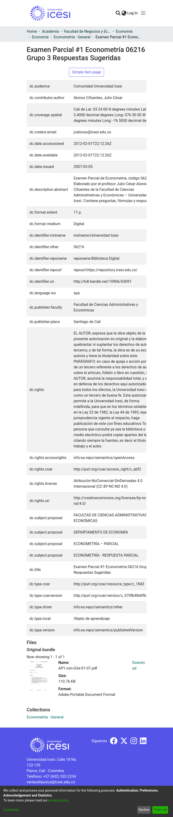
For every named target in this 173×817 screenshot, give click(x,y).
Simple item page (86, 72)
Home (32, 31)
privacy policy (58, 800)
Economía (124, 31)
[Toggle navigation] (143, 13)
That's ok (160, 810)
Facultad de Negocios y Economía (87, 31)
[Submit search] (118, 13)
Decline (143, 810)
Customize (11, 810)
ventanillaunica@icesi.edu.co (51, 782)
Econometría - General (72, 37)
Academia (50, 31)
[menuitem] (124, 13)
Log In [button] (132, 13)
